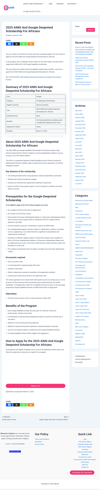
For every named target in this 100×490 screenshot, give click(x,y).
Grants (77, 247)
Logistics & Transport (82, 319)
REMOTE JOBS (80, 336)
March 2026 (79, 116)
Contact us (8, 444)
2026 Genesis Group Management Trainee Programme (82, 78)
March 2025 (79, 158)
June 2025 (79, 148)
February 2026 (80, 120)
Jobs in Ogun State (81, 308)
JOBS (49, 4)
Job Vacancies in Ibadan (83, 284)
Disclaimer (38, 442)
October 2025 (80, 134)
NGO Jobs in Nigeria (82, 329)
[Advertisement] (35, 369)
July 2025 (78, 144)
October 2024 (80, 175)
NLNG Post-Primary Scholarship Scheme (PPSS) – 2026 (85, 62)
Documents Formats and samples (85, 460)
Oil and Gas (79, 332)
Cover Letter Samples (82, 217)
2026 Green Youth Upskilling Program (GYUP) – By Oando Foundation (85, 70)
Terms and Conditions (42, 440)
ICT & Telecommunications (84, 264)
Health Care (79, 254)
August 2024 (79, 182)
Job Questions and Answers (84, 280)
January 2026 (80, 123)
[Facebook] (9, 44)
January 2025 (80, 165)
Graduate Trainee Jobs (83, 243)
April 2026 (78, 113)
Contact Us (85, 468)
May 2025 (78, 151)
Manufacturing (80, 322)
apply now (35, 386)
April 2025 (78, 155)
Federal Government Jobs (84, 233)
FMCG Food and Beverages (84, 236)
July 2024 (78, 186)
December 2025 (80, 127)
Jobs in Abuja (80, 298)
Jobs (85, 440)
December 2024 (80, 168)
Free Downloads (80, 240)
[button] (43, 4)
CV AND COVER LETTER (32, 11)
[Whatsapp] (23, 44)
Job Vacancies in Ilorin (83, 287)
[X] (16, 44)
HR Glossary (85, 463)
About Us (85, 465)
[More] (30, 44)
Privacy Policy (40, 445)
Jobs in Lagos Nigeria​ (82, 305)
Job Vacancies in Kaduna (84, 291)
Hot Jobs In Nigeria (82, 261)
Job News (85, 450)
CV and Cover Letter (85, 458)
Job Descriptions (81, 273)
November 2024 (80, 172)
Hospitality (79, 257)
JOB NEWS (58, 4)
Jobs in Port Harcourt (82, 312)
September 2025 (81, 137)
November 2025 (80, 130)
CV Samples (79, 224)
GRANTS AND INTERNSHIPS (33, 4)
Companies (79, 213)
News (77, 326)
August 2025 (79, 141)
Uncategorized (80, 346)
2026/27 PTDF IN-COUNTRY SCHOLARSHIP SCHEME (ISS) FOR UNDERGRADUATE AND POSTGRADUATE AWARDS (85, 52)
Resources (85, 455)
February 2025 (80, 162)
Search (77, 26)
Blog (76, 210)
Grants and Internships (85, 453)
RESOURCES (70, 4)
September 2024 (81, 179)
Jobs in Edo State (81, 301)
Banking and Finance (82, 206)
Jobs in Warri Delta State (83, 315)
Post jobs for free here (83, 474)
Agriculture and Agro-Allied (84, 203)
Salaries (78, 343)
